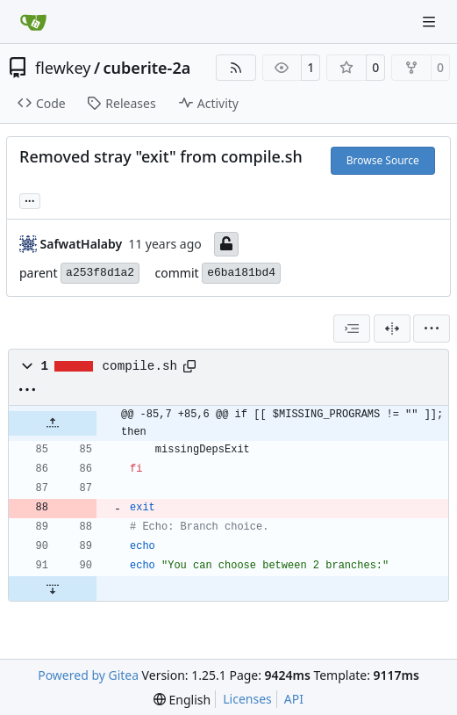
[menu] (431, 328)
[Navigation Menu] (430, 21)
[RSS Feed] (236, 67)
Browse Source (382, 160)
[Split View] (392, 328)
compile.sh (140, 366)
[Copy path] (189, 366)
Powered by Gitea (88, 675)
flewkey (62, 67)
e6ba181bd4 (241, 272)
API (293, 698)
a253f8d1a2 (100, 272)
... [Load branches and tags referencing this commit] (30, 199)
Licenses (247, 698)
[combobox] (351, 328)
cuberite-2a (147, 67)
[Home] (33, 22)
